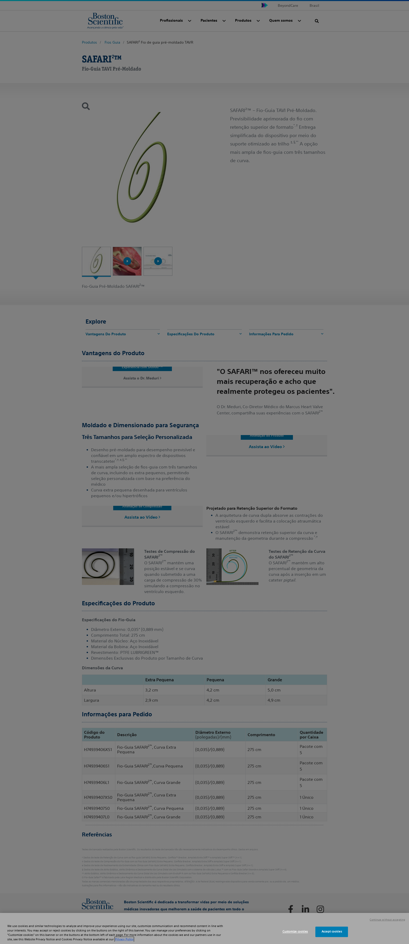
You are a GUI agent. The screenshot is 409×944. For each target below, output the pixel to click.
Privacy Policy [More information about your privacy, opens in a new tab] (124, 939)
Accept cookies (332, 932)
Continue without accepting (387, 920)
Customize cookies (295, 932)
